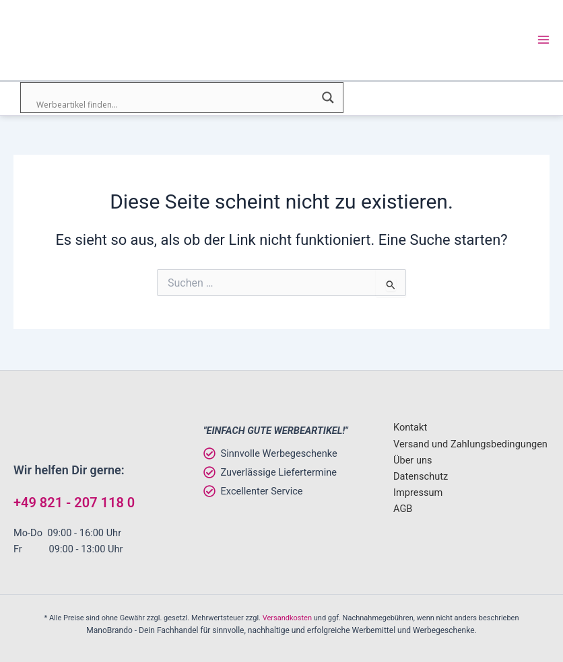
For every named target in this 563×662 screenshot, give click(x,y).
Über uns (412, 460)
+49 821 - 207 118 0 (74, 502)
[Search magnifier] (328, 98)
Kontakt (410, 427)
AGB (402, 509)
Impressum (417, 492)
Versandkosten (287, 618)
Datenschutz (420, 476)
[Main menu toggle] (543, 41)
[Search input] (175, 106)
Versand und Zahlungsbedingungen (470, 444)
